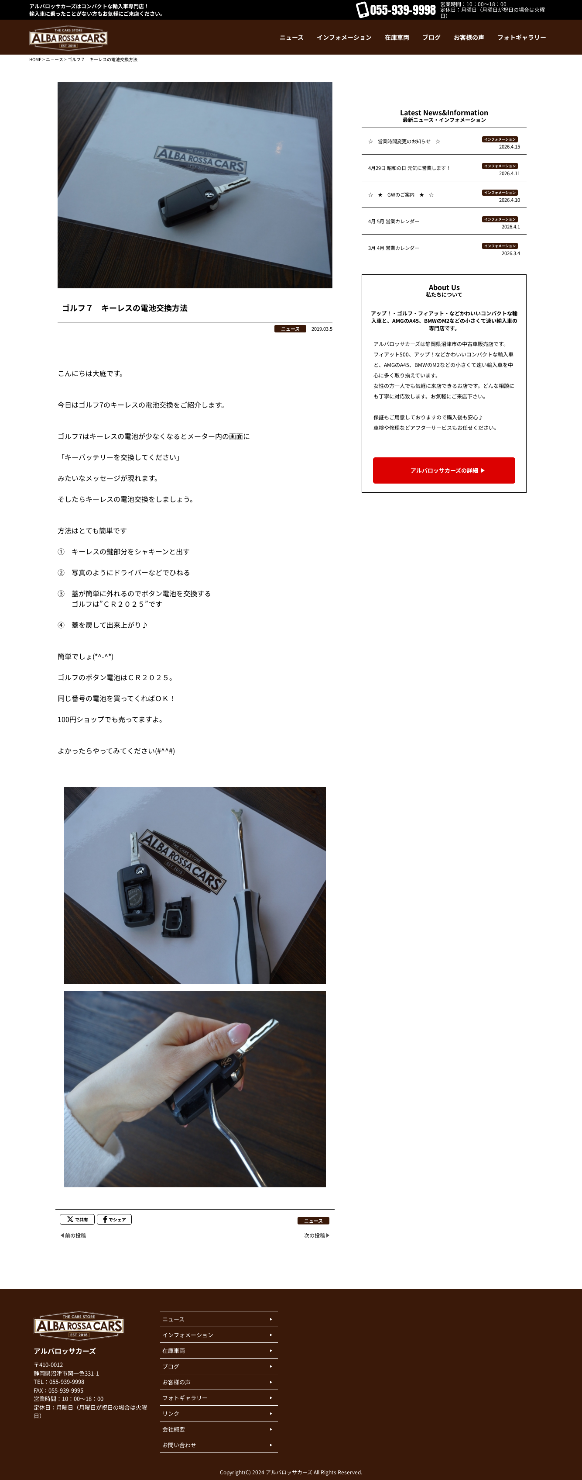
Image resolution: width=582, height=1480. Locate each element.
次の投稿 (314, 1235)
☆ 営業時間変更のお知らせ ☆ (404, 141)
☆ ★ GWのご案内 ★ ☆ (401, 194)
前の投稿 (75, 1235)
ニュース (54, 59)
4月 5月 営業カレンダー (393, 221)
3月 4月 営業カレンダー (393, 247)
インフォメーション (500, 139)
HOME (35, 59)
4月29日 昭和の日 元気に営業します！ (409, 167)
